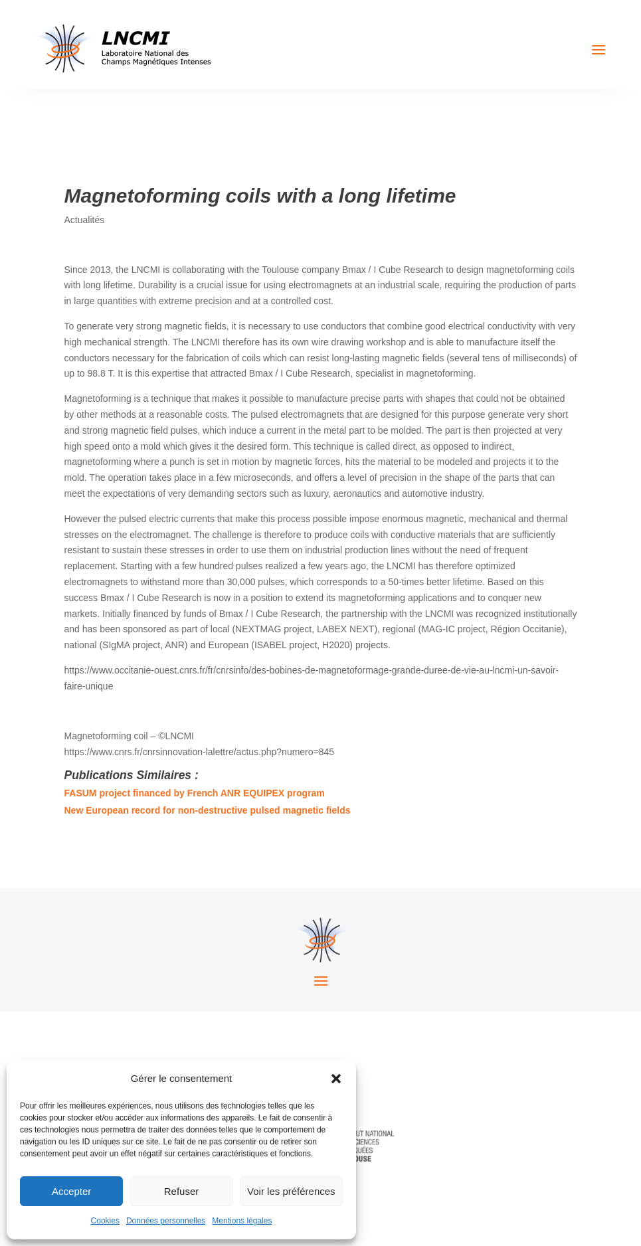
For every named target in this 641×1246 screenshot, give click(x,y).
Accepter (71, 1191)
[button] (336, 1078)
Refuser (181, 1191)
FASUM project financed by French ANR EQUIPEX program (194, 793)
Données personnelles (165, 1220)
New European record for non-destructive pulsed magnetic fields (207, 810)
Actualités (84, 220)
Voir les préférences (291, 1191)
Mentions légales (242, 1220)
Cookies (105, 1220)
